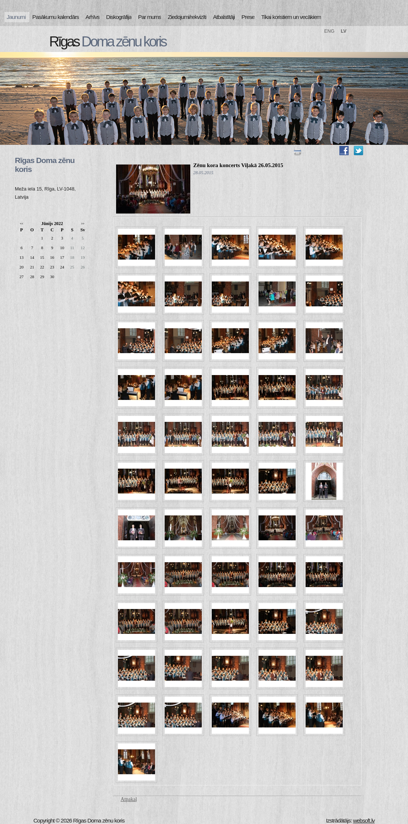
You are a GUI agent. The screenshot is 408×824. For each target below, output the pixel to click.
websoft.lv (364, 820)
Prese (247, 17)
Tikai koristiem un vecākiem (291, 17)
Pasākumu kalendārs (55, 17)
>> (82, 223)
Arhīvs (93, 17)
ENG (329, 31)
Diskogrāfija (118, 17)
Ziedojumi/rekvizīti (187, 17)
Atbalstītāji (224, 17)
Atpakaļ (129, 799)
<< (21, 223)
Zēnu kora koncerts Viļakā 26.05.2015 (238, 165)
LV (343, 31)
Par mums (149, 17)
